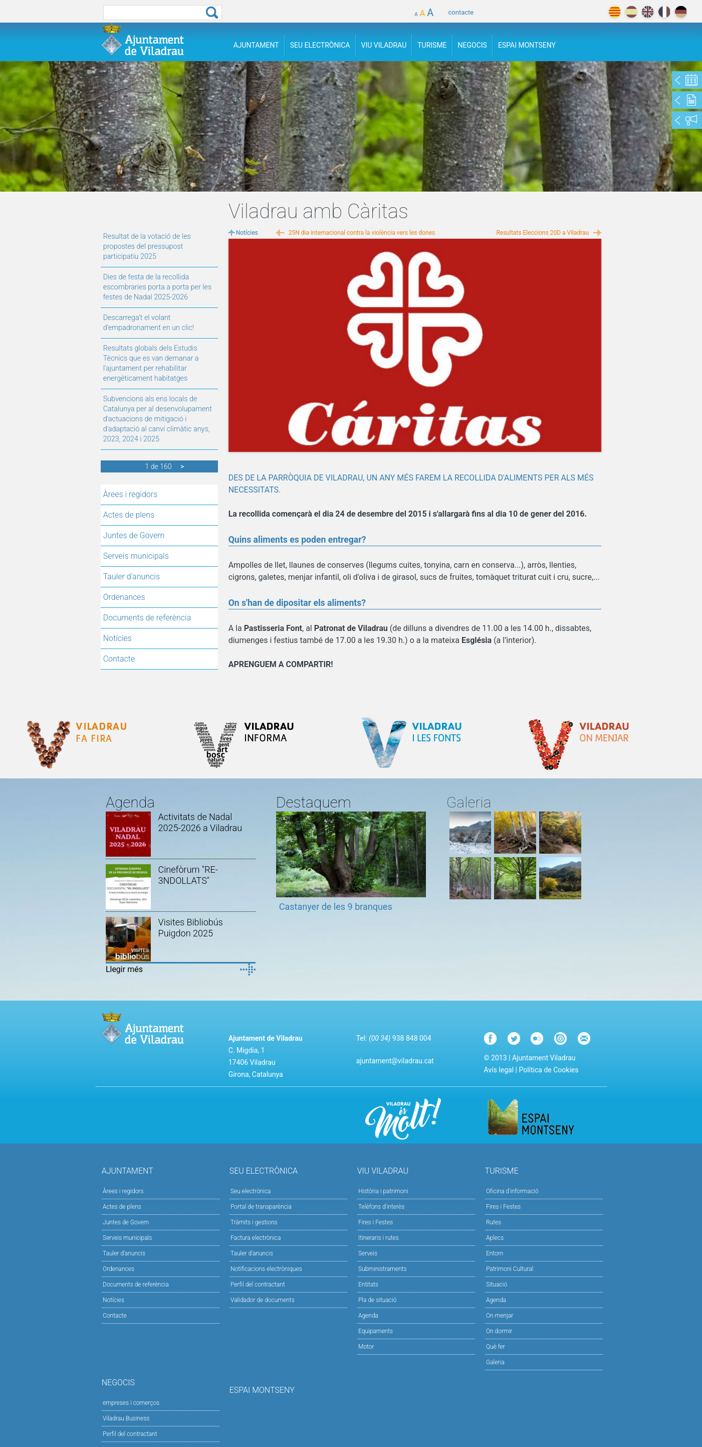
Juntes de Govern (134, 535)
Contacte (119, 659)
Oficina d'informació (512, 1191)
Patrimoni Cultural (509, 1268)
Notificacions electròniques (266, 1268)
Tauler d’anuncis (251, 1253)
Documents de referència (147, 617)
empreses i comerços (131, 1402)
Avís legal (499, 1070)
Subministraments (382, 1268)
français (664, 12)
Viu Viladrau (384, 45)
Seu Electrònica (320, 45)
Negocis (472, 45)
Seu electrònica (250, 1191)
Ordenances (124, 597)
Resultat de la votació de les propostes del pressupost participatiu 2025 (147, 246)
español (631, 12)
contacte (461, 12)
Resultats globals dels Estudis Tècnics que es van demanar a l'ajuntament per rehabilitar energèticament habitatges (151, 363)
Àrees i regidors (130, 494)
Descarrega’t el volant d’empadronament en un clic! (148, 322)
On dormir (499, 1331)
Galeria (495, 1362)
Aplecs (495, 1237)
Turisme (431, 45)
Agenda (368, 1315)
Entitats (368, 1284)
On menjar (499, 1315)
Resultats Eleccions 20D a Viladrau (542, 232)
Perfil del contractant (257, 1284)
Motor (366, 1346)
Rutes (493, 1222)
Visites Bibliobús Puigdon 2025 (190, 927)
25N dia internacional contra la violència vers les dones (362, 232)
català (614, 12)
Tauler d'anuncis (131, 576)
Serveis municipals (136, 556)
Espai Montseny (527, 45)
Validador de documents (262, 1300)
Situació (496, 1284)
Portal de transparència (261, 1206)
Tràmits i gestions (254, 1222)
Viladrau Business (126, 1418)
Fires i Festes (375, 1222)
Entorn (495, 1253)
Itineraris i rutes (378, 1237)
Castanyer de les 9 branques (335, 906)
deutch (680, 12)
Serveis (367, 1253)
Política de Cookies (548, 1070)
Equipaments (375, 1331)
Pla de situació (377, 1300)
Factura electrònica (255, 1237)
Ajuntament (256, 45)
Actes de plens (128, 515)
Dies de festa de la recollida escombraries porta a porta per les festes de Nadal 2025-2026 (157, 287)
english (647, 12)
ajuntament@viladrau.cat (395, 1061)
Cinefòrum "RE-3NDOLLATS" (188, 875)
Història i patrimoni (383, 1191)
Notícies (117, 638)
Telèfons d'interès (381, 1206)
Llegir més (124, 969)
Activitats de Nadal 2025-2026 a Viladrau (200, 822)
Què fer (495, 1346)
